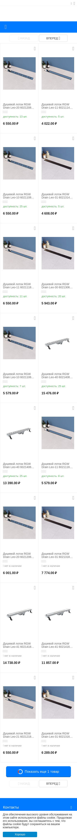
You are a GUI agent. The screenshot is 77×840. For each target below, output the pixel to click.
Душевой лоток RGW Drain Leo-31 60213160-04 (57, 735)
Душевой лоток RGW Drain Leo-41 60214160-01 (57, 645)
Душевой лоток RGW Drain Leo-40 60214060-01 (18, 465)
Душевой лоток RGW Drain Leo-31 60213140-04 (57, 196)
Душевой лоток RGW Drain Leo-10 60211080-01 (18, 196)
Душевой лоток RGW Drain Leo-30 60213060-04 (57, 285)
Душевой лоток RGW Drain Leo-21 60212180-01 (18, 735)
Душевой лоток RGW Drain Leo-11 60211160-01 (57, 465)
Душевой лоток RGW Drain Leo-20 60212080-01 (18, 106)
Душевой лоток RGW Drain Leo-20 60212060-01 (18, 555)
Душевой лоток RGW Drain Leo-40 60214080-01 (57, 375)
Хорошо (20, 834)
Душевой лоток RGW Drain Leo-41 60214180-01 (18, 645)
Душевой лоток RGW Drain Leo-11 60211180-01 (18, 285)
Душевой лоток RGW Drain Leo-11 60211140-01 (57, 106)
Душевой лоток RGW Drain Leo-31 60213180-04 (57, 555)
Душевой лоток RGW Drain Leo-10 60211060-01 (18, 375)
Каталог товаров (6, 27)
